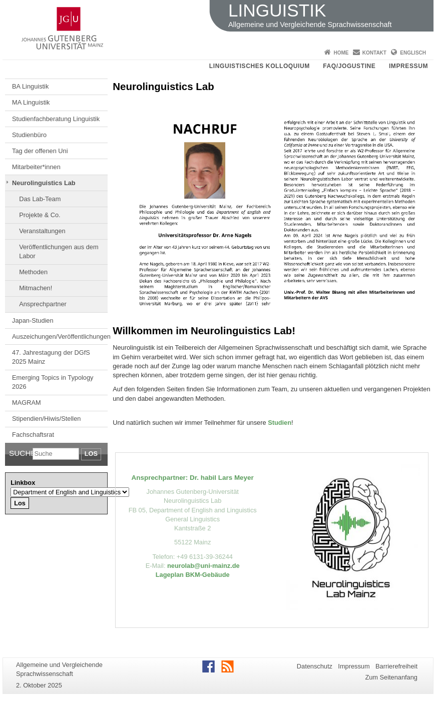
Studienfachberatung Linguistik (56, 119)
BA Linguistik (30, 86)
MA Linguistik (31, 102)
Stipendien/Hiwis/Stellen (46, 418)
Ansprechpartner (43, 304)
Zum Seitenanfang (391, 677)
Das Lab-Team (40, 199)
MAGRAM (26, 402)
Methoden (33, 272)
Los (91, 453)
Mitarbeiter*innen (36, 167)
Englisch (413, 53)
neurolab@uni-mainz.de (203, 565)
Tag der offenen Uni (40, 151)
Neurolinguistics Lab (44, 183)
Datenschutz (314, 666)
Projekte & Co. (40, 215)
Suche (21, 453)
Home (340, 53)
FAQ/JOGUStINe (349, 66)
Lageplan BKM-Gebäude (193, 574)
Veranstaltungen (42, 231)
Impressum (408, 66)
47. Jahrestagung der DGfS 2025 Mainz (51, 357)
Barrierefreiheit (396, 666)
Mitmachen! (35, 288)
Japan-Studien (33, 320)
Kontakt (374, 53)
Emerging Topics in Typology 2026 (52, 382)
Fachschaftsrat (33, 434)
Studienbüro (29, 135)
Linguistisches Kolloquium (259, 66)
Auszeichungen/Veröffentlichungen (60, 336)
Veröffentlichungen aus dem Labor (58, 251)
